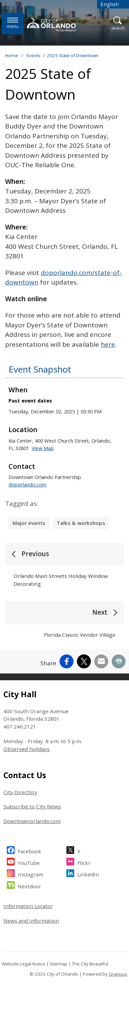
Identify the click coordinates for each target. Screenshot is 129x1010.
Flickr (84, 862)
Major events (29, 522)
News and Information (31, 920)
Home (11, 55)
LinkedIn (88, 873)
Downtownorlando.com (32, 821)
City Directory (20, 792)
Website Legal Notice (23, 964)
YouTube (29, 862)
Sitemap (58, 964)
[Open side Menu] (12, 23)
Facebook (29, 850)
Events (34, 55)
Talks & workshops (81, 522)
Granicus (118, 974)
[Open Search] (118, 23)
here (108, 344)
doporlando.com (27, 484)
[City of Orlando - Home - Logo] (52, 24)
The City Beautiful (90, 964)
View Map (43, 448)
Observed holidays (26, 749)
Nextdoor (29, 885)
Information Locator (28, 906)
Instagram (30, 873)
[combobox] (113, 4)
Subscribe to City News (32, 806)
